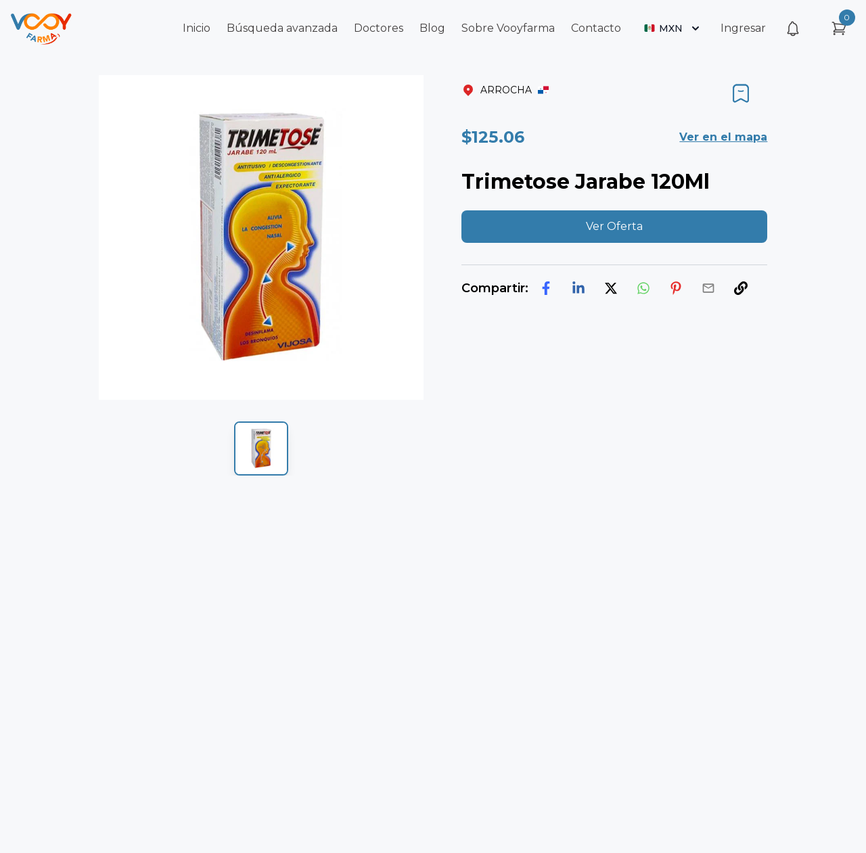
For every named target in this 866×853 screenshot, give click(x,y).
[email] (708, 288)
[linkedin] (578, 288)
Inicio (196, 28)
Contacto (596, 28)
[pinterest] (676, 288)
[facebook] (546, 288)
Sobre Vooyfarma (508, 28)
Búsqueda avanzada (282, 28)
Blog (432, 28)
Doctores (378, 28)
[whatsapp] (643, 288)
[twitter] (611, 288)
